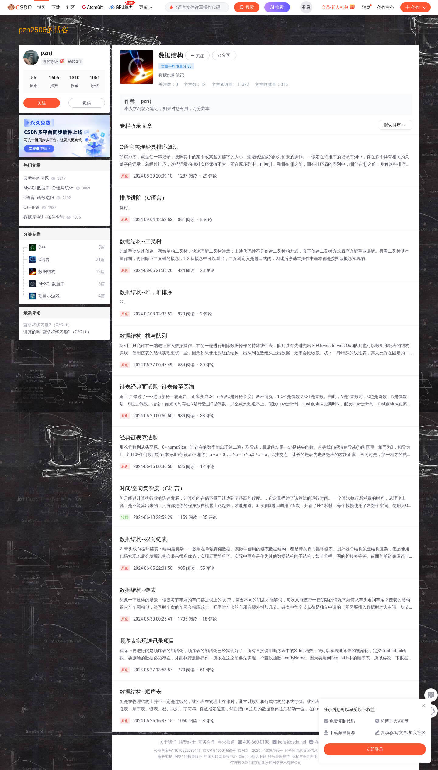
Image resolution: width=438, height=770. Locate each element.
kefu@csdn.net (292, 742)
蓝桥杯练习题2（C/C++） (47, 324)
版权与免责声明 (304, 756)
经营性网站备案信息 (301, 750)
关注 (41, 102)
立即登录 (374, 749)
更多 (145, 7)
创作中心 (385, 7)
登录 (306, 7)
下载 (56, 7)
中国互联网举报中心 (220, 756)
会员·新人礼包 (338, 7)
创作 (415, 7)
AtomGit (92, 7)
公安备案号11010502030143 (177, 750)
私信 (86, 103)
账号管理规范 (279, 756)
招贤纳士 (187, 742)
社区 (70, 7)
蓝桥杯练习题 (44, 178)
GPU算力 (122, 5)
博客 (41, 7)
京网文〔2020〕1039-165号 (260, 750)
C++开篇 (39, 207)
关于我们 (167, 742)
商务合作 (206, 742)
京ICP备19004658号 (219, 750)
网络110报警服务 (188, 756)
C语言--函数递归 (47, 197)
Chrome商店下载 (252, 756)
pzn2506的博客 (43, 30)
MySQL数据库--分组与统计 (56, 187)
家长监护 (165, 756)
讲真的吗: (33, 331)
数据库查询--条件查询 (52, 217)
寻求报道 (226, 742)
